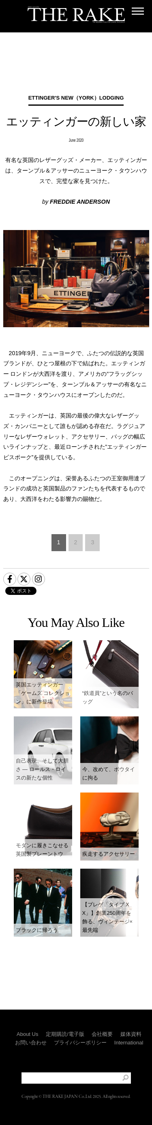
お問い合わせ (31, 1043)
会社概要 (102, 1034)
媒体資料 (130, 1034)
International (128, 1043)
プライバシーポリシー (80, 1043)
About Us (27, 1034)
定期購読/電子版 (65, 1034)
